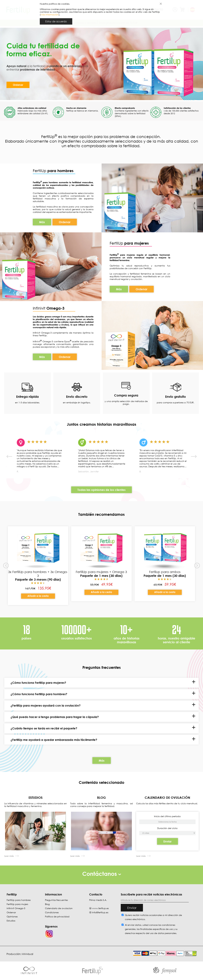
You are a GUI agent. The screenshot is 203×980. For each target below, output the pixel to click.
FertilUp (53, 170)
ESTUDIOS (35, 797)
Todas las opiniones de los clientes (101, 490)
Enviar (167, 841)
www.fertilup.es (100, 908)
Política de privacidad (57, 916)
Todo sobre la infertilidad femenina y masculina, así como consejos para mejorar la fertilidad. (101, 804)
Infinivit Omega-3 (16, 908)
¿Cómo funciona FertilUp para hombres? (39, 694)
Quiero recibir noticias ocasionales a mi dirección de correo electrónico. (153, 917)
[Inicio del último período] (167, 833)
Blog (47, 904)
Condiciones (52, 912)
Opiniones (12, 916)
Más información (50, 14)
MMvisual (27, 954)
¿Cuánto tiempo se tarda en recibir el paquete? (44, 728)
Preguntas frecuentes (56, 900)
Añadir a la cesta (38, 595)
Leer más (9, 856)
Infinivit (39, 308)
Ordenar (18, 84)
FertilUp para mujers (17, 904)
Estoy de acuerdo (56, 21)
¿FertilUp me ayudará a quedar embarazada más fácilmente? (54, 739)
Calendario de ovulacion (59, 908)
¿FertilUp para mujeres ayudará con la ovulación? (46, 705)
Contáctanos (101, 873)
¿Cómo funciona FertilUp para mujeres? (38, 682)
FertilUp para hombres (19, 900)
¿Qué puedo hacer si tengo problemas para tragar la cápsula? (55, 717)
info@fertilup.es (100, 912)
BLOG (101, 797)
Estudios (11, 920)
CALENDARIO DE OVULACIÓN (167, 797)
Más (42, 222)
